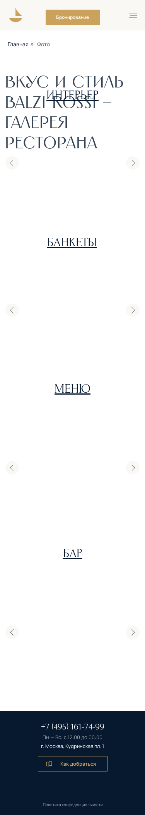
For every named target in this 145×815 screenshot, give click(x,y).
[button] (73, 17)
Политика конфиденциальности (73, 804)
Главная (18, 44)
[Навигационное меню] (133, 15)
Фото (43, 44)
